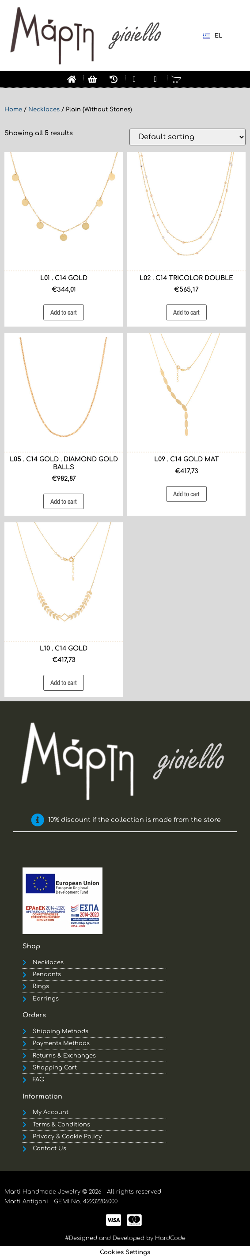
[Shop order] (187, 137)
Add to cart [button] (63, 312)
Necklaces (44, 109)
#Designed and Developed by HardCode (125, 1238)
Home (13, 109)
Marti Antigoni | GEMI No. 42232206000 (60, 1201)
